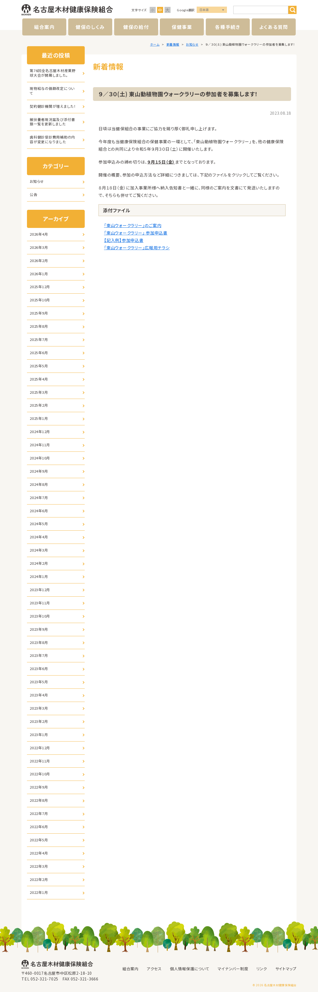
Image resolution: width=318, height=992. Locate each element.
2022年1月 (39, 892)
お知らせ (192, 44)
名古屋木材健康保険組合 (67, 10)
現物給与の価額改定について (52, 91)
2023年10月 (40, 616)
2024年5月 (39, 523)
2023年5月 (39, 681)
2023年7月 (39, 655)
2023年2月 (39, 721)
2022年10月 (40, 773)
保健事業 (182, 26)
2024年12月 (40, 431)
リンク (261, 968)
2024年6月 (39, 510)
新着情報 (172, 44)
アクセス (154, 968)
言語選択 (212, 10)
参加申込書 (156, 233)
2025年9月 (39, 313)
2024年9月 (39, 471)
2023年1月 (39, 734)
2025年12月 (40, 286)
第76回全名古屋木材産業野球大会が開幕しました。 (53, 73)
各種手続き (227, 26)
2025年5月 (39, 365)
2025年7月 (39, 339)
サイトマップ (286, 968)
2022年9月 (39, 787)
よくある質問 (273, 26)
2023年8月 (39, 642)
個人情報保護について (190, 968)
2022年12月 (40, 747)
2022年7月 (39, 813)
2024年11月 (40, 444)
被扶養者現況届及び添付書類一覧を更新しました (52, 122)
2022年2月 (39, 879)
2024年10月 (40, 458)
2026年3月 (39, 247)
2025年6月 (39, 352)
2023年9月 (39, 629)
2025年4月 (39, 379)
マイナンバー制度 (233, 968)
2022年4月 (39, 853)
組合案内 (44, 26)
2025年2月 (39, 405)
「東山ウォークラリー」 (124, 233)
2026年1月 (39, 273)
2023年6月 (39, 668)
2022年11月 (40, 761)
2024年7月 (39, 497)
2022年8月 (39, 800)
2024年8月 (39, 484)
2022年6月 (39, 826)
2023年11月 (40, 602)
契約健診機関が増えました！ (53, 106)
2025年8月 (39, 326)
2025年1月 (39, 418)
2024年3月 (39, 550)
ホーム (155, 44)
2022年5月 (39, 839)
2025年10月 (40, 299)
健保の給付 (136, 26)
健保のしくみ (90, 26)
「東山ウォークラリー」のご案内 (132, 225)
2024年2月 (39, 563)
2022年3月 (39, 866)
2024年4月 (39, 536)
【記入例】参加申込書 (124, 240)
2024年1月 (39, 576)
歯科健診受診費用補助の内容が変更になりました (52, 139)
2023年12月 (40, 589)
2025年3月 (39, 392)
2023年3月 (39, 708)
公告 (33, 194)
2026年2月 (39, 260)
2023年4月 (39, 695)
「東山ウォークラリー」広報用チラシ (137, 247)
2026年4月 (39, 234)
